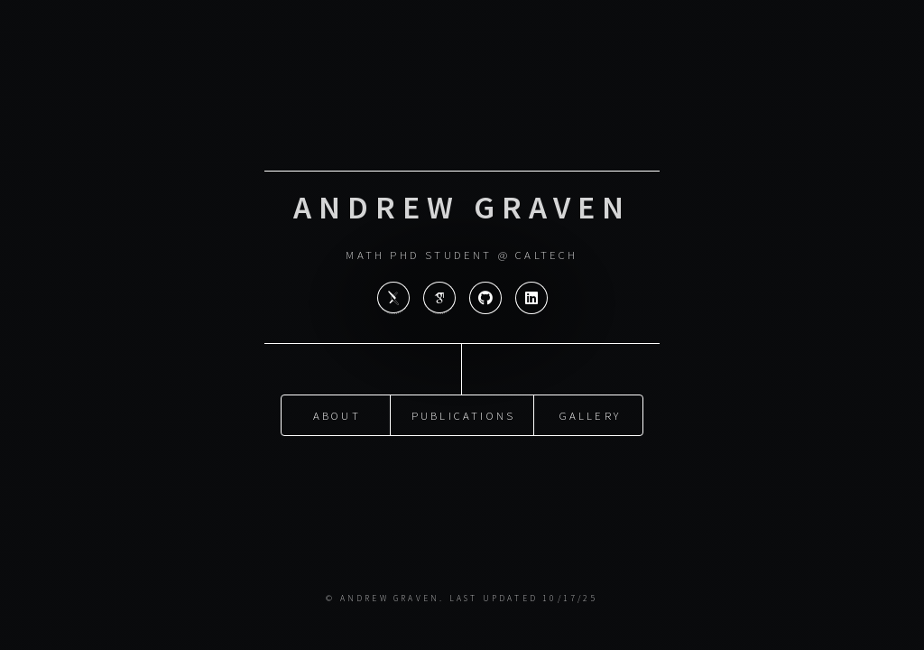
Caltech (546, 254)
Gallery (590, 411)
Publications (463, 411)
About (337, 411)
